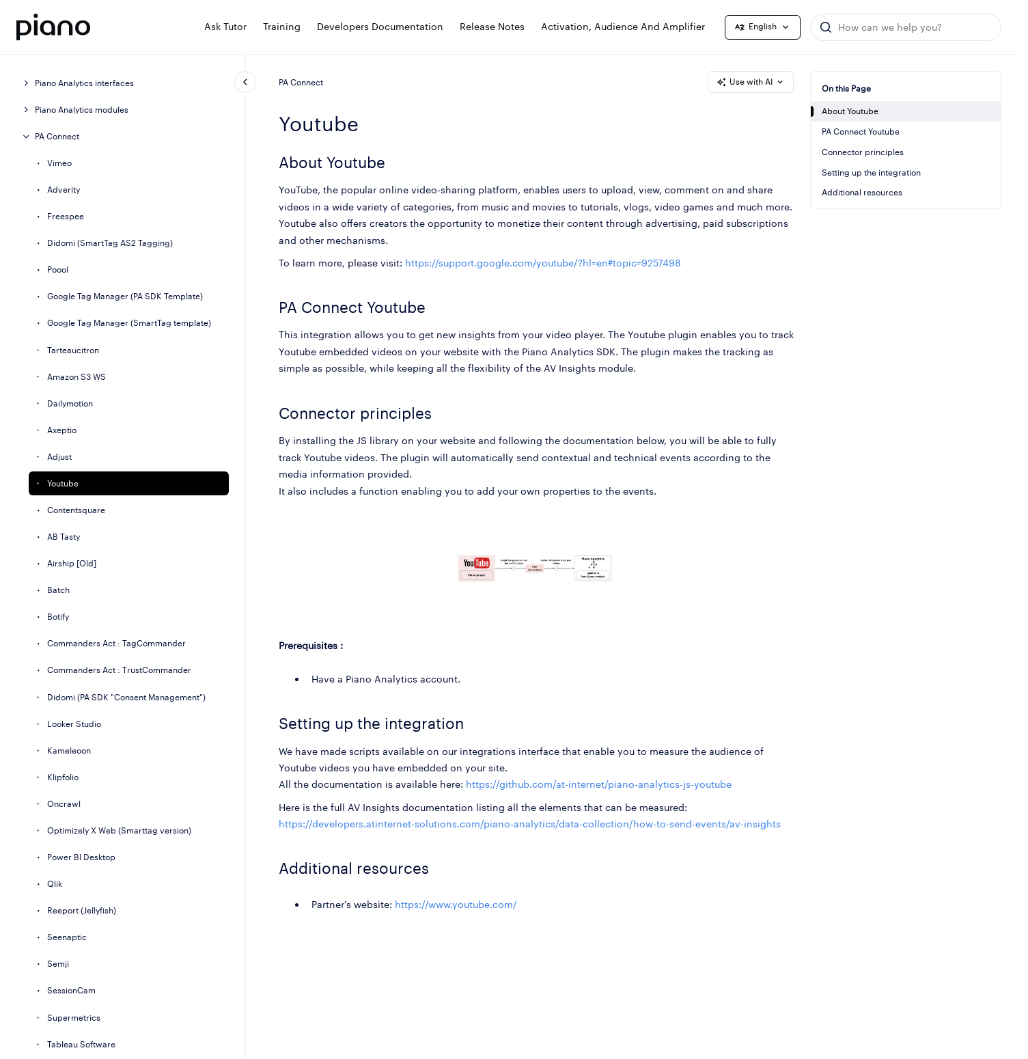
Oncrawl (64, 803)
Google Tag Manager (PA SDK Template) (125, 296)
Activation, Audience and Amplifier (623, 26)
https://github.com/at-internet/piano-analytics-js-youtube (599, 784)
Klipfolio (63, 777)
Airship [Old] (71, 563)
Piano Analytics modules (81, 109)
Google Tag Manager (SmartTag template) (129, 322)
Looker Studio (74, 723)
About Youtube (850, 111)
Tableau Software (81, 1044)
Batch (58, 590)
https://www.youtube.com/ (456, 904)
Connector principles (863, 152)
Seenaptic (67, 937)
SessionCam (71, 990)
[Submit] (826, 27)
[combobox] (906, 27)
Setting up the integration (871, 172)
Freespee (65, 216)
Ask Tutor (225, 26)
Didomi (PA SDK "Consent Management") (126, 697)
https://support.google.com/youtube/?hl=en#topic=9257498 (543, 263)
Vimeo (59, 163)
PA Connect (57, 136)
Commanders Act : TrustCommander (119, 669)
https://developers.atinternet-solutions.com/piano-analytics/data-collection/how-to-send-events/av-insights (530, 823)
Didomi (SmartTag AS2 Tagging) (110, 242)
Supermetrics (73, 1017)
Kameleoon (69, 750)
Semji (58, 963)
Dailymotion (70, 403)
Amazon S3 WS (76, 376)
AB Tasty (63, 536)
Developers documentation (380, 26)
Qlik (54, 883)
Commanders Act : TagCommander (116, 643)
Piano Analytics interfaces (84, 83)
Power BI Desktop (81, 857)
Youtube (63, 483)
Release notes (492, 26)
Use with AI (751, 82)
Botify (58, 616)
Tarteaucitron (73, 350)
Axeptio (62, 430)
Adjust (59, 456)
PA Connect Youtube (861, 131)
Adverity (63, 189)
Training (282, 26)
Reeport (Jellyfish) (81, 910)
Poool (57, 269)
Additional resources (862, 192)
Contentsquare (76, 510)
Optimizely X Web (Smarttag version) (119, 830)
